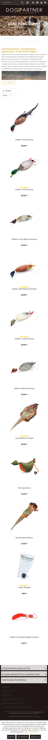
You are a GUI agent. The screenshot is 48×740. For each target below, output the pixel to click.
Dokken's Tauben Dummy (24, 339)
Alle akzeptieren (22, 737)
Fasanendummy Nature (24, 538)
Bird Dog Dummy (24, 488)
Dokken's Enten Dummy (24, 190)
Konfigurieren (35, 737)
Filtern (7, 91)
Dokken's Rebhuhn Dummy (24, 388)
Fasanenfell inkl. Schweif (24, 438)
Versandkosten (37, 712)
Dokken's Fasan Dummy (24, 140)
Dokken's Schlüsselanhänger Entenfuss (24, 637)
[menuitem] (27, 2)
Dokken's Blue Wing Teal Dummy (24, 289)
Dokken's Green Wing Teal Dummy (24, 239)
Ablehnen (11, 737)
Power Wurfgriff (24, 588)
